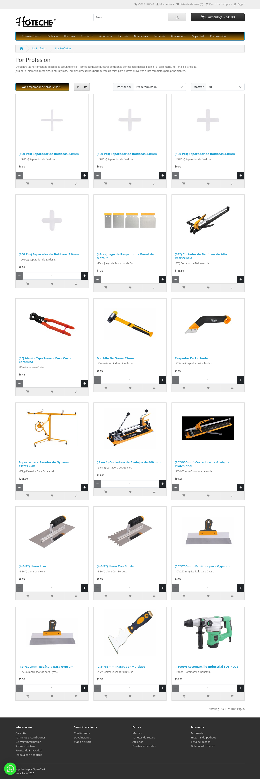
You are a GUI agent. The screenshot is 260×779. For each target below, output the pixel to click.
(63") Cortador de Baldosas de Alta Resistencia (201, 256)
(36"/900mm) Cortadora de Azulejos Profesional (202, 464)
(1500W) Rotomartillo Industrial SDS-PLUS (206, 666)
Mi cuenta (197, 733)
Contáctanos (82, 733)
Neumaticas (141, 36)
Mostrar (199, 87)
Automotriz (105, 36)
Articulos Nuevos (31, 36)
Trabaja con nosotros (28, 755)
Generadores (178, 36)
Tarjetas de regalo (143, 737)
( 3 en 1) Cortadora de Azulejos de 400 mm (129, 462)
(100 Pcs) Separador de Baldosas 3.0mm (127, 154)
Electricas (69, 36)
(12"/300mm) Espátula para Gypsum (46, 666)
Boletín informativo (203, 746)
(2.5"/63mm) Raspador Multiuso (121, 666)
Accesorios (87, 36)
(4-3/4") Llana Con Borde (115, 566)
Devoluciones (82, 737)
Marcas (137, 733)
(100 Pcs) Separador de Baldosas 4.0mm (205, 154)
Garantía (20, 733)
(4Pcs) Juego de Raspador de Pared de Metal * (125, 256)
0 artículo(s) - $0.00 (218, 17)
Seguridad (198, 36)
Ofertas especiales (143, 746)
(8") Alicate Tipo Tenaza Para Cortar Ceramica (46, 360)
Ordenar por (123, 87)
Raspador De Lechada (191, 358)
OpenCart (39, 769)
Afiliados (137, 742)
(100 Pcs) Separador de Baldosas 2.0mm (49, 154)
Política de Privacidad (28, 750)
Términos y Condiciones (30, 737)
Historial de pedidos (203, 737)
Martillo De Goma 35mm (115, 358)
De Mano (52, 36)
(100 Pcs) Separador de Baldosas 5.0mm (49, 254)
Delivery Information (28, 742)
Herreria (123, 36)
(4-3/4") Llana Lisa (32, 566)
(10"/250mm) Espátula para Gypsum (202, 566)
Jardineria (159, 36)
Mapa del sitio (83, 742)
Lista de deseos (200, 742)
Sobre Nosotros (25, 746)
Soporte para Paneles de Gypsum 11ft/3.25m (44, 464)
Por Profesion (218, 36)
